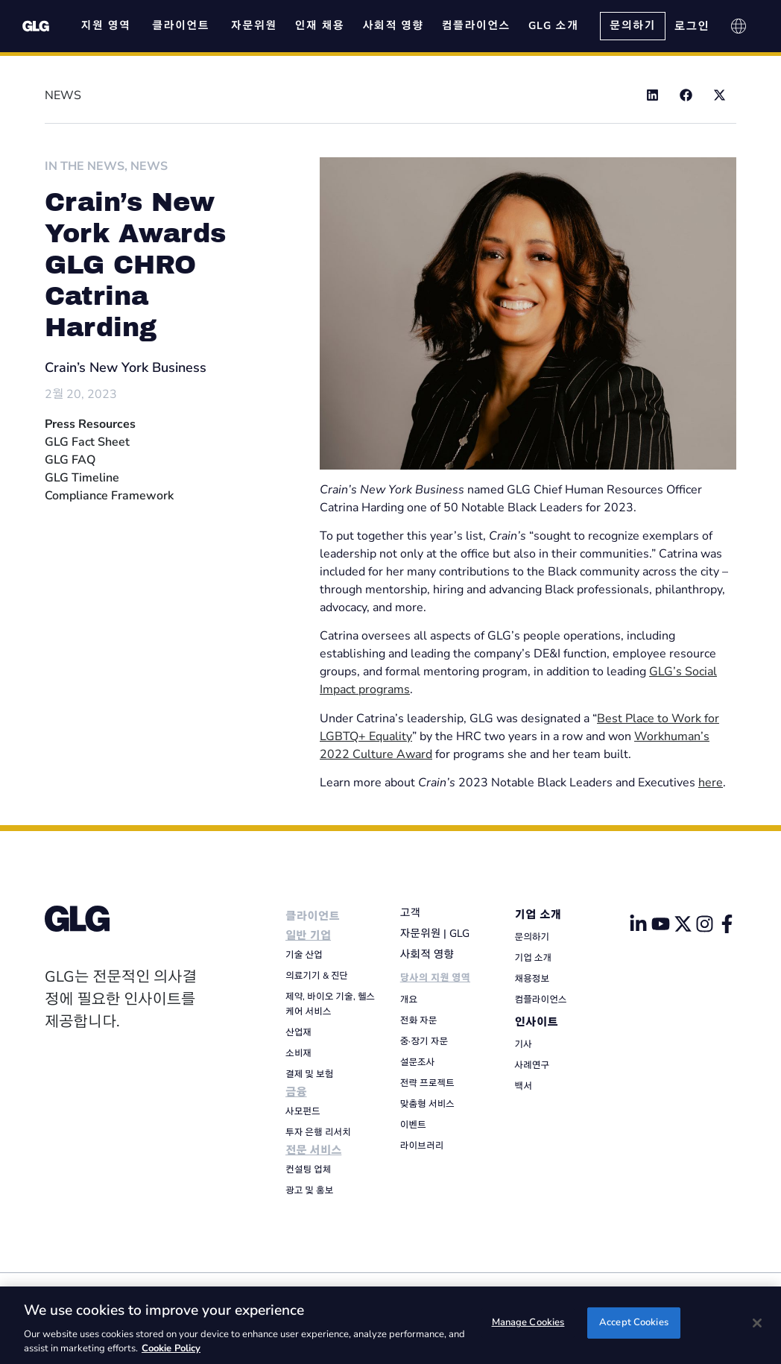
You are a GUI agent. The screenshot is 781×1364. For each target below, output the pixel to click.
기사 (523, 1044)
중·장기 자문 (424, 1041)
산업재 (298, 1032)
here (710, 782)
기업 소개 (538, 915)
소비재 (298, 1053)
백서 (523, 1086)
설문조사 (417, 1062)
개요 (408, 999)
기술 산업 (304, 955)
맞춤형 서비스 (427, 1104)
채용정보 (532, 979)
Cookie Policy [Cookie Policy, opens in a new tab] (171, 1348)
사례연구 (532, 1065)
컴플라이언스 (541, 999)
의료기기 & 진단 (316, 976)
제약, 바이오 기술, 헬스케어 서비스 (330, 1004)
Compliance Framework (109, 495)
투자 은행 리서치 (318, 1132)
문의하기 (532, 937)
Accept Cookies (633, 1323)
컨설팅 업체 (308, 1169)
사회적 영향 (427, 954)
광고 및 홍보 (309, 1190)
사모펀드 (302, 1111)
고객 (410, 913)
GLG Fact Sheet (87, 442)
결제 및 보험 (309, 1074)
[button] (652, 95)
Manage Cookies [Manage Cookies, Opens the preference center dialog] (528, 1323)
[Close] (757, 1323)
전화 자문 (418, 1020)
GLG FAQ (70, 460)
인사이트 (536, 1022)
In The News (84, 166)
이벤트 (413, 1125)
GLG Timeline (82, 478)
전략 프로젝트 (427, 1083)
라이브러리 (421, 1146)
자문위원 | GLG (434, 933)
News (149, 166)
